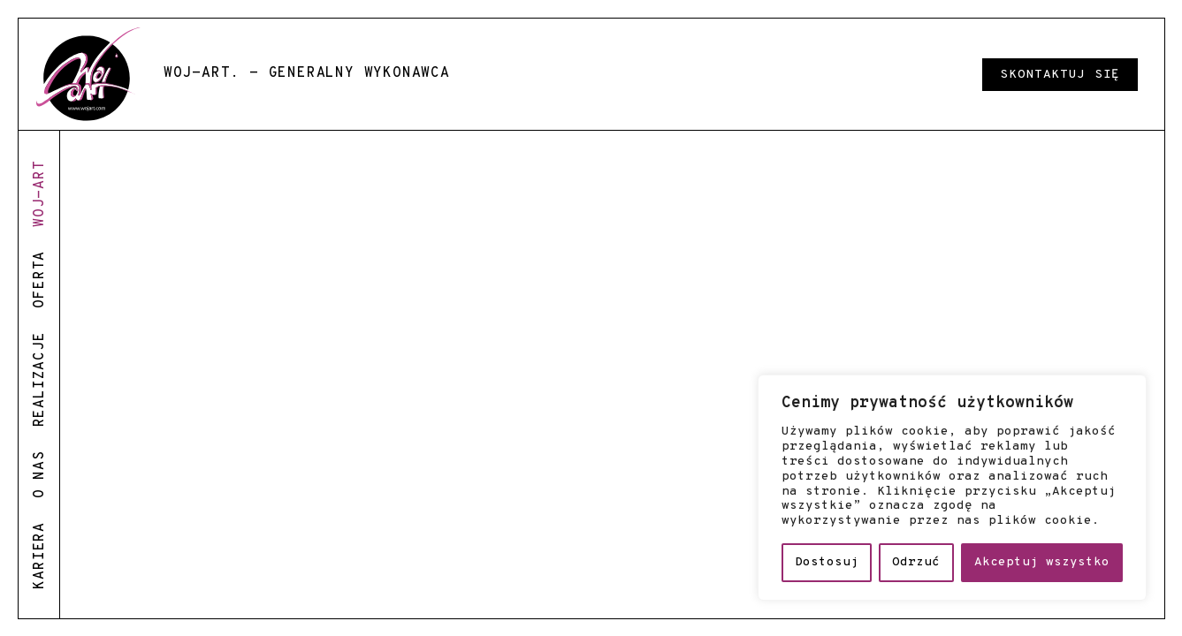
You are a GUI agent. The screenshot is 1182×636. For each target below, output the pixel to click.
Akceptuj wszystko (1042, 562)
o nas (40, 474)
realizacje (40, 379)
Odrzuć (916, 562)
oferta (40, 279)
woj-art (40, 193)
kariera (40, 555)
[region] (952, 488)
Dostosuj (826, 562)
